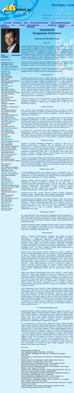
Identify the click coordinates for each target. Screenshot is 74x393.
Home (18, 13)
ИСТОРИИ (7, 23)
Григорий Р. (8, 139)
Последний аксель (11, 198)
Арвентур (8, 130)
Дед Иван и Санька (11, 120)
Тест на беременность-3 (7, 204)
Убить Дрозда (9, 121)
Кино (16, 7)
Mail (22, 13)
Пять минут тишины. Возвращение (9, 173)
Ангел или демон (10, 128)
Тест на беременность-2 (7, 183)
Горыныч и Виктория (7, 86)
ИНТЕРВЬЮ (17, 23)
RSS (27, 13)
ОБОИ (25, 23)
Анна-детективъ (10, 154)
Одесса (7, 178)
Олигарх (7, 73)
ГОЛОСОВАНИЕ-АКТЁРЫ (39, 23)
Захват (7, 138)
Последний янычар (11, 141)
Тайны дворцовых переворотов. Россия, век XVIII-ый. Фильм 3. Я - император (10, 68)
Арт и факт (8, 208)
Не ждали (8, 180)
